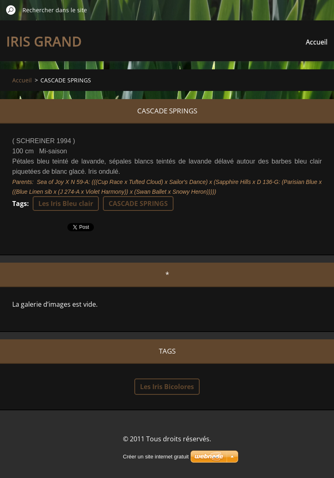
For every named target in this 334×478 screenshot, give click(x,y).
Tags (19, 203)
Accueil (316, 42)
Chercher (11, 9)
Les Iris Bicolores (167, 386)
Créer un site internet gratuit (156, 457)
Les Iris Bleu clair (65, 203)
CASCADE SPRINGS (138, 203)
